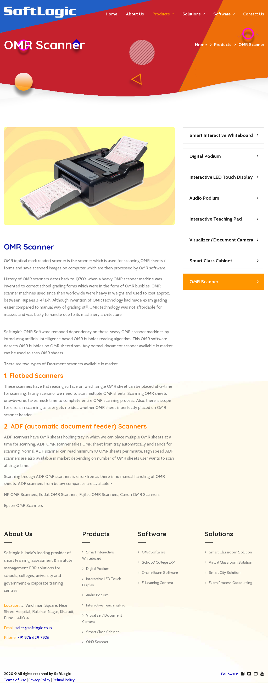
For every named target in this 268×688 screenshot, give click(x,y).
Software (222, 13)
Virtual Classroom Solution (230, 562)
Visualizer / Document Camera (221, 240)
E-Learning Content (157, 582)
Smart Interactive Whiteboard (221, 135)
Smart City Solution (225, 572)
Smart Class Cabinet (210, 261)
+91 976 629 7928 (32, 637)
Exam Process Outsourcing (230, 582)
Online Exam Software (160, 572)
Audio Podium (204, 198)
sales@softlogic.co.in (33, 627)
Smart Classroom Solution (230, 552)
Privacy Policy (39, 680)
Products (161, 13)
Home (111, 13)
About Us (135, 13)
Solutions (191, 13)
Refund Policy (64, 680)
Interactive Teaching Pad (215, 219)
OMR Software (153, 552)
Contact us (253, 13)
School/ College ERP (158, 562)
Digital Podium (205, 156)
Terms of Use (15, 680)
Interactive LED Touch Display (221, 177)
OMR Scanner (203, 282)
